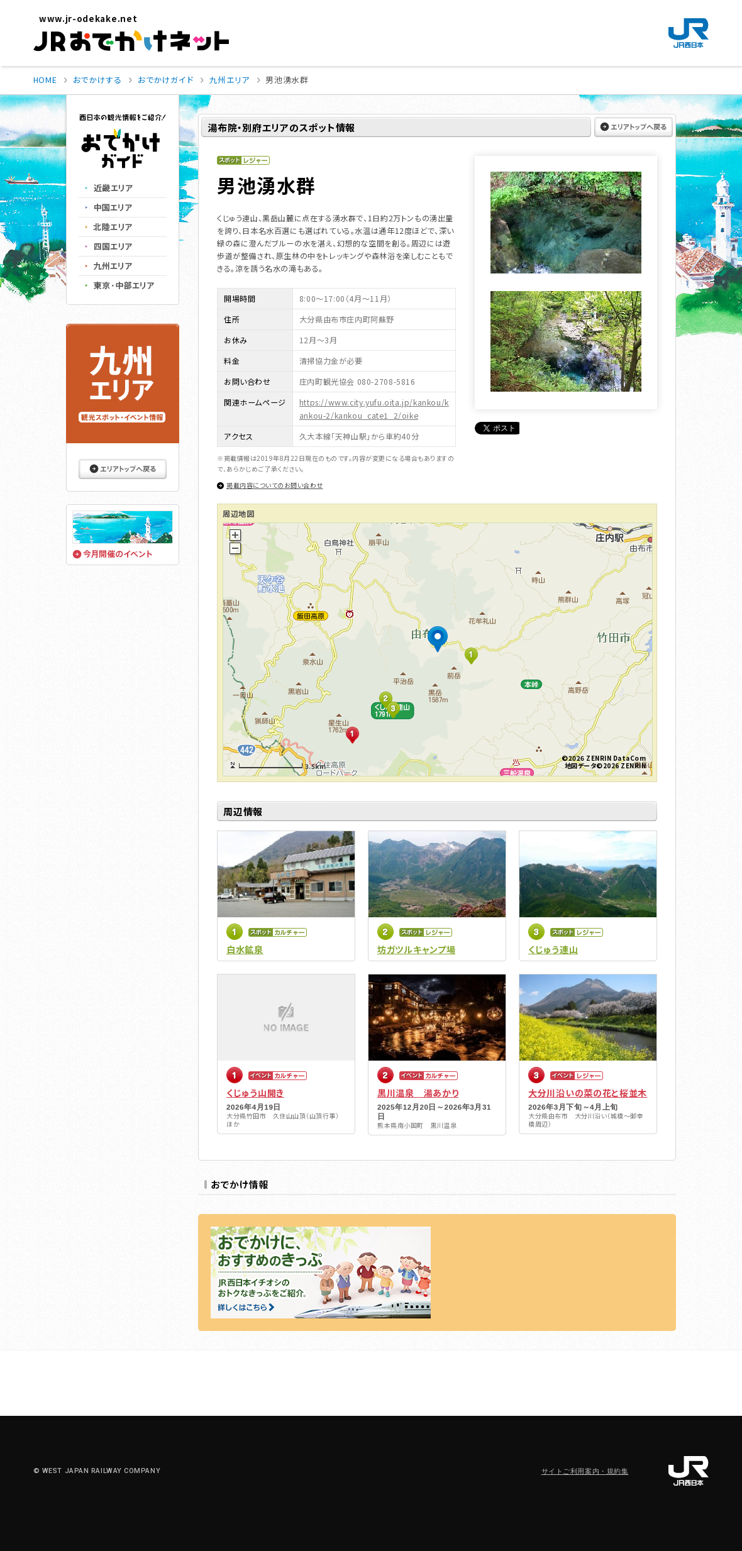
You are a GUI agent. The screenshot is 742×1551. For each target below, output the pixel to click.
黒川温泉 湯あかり (417, 1092)
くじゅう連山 (553, 949)
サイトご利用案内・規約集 (585, 1471)
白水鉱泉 (244, 949)
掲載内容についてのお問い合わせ (274, 485)
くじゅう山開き (255, 1092)
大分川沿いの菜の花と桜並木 (587, 1092)
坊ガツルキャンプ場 (416, 949)
